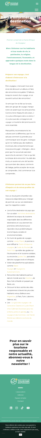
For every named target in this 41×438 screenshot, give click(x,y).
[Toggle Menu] (36, 10)
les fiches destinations (26, 214)
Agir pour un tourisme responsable (12, 4)
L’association (20, 392)
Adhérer (20, 395)
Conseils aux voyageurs (18, 29)
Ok (20, 434)
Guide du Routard (23, 247)
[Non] (38, 430)
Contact (20, 401)
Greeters (28, 278)
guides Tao (22, 257)
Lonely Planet (19, 241)
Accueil (6, 29)
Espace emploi (20, 398)
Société (31, 29)
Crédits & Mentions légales (29, 421)
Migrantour (11, 297)
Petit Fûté (11, 250)
